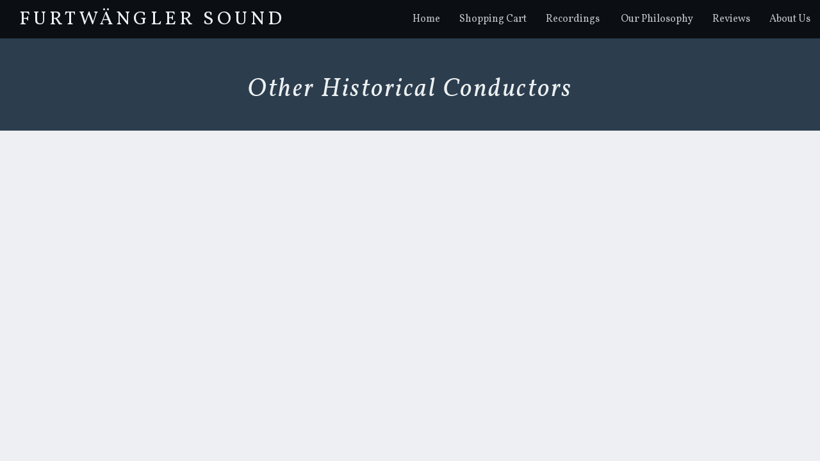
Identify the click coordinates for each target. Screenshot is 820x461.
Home (426, 19)
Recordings (573, 19)
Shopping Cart (493, 19)
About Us (789, 19)
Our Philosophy (657, 19)
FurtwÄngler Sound (152, 19)
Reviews (731, 19)
